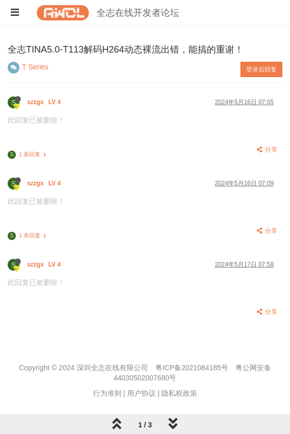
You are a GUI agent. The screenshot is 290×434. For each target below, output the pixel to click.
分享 (266, 149)
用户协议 (141, 393)
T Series (35, 67)
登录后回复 (261, 69)
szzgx (44, 102)
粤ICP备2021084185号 (191, 368)
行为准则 (107, 393)
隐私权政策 (179, 393)
